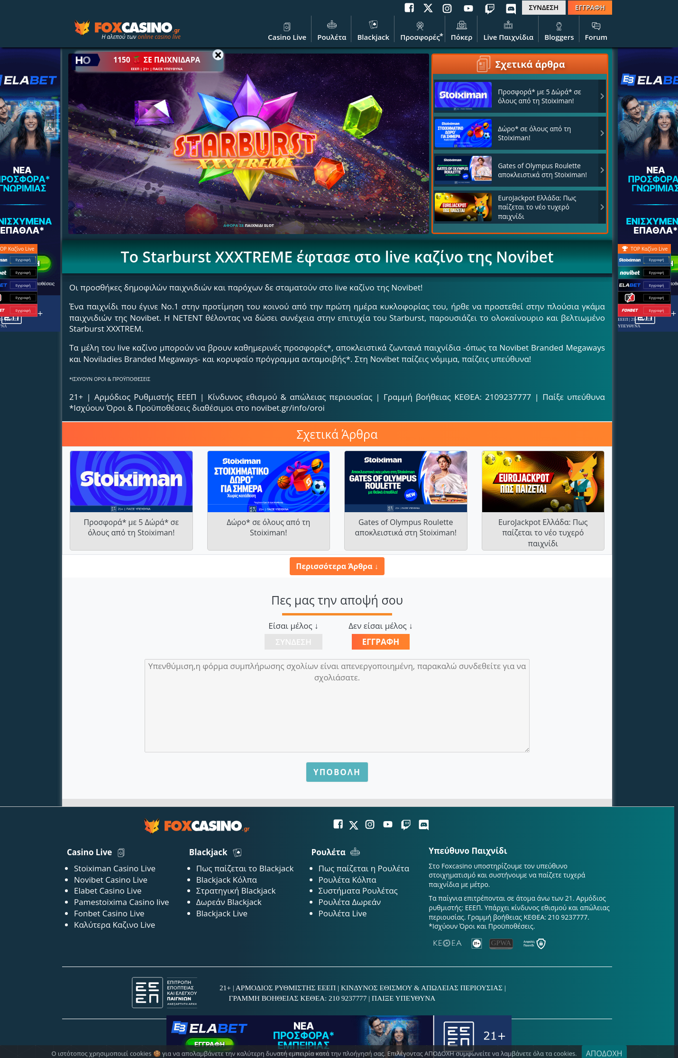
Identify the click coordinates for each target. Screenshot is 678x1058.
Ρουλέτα (331, 30)
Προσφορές (420, 30)
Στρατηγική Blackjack (236, 890)
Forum (596, 30)
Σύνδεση (293, 641)
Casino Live (287, 30)
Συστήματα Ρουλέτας (358, 890)
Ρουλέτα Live (343, 913)
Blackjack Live (221, 913)
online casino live (159, 37)
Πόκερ (462, 30)
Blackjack (373, 30)
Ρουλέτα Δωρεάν (350, 901)
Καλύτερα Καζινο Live (114, 924)
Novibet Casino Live (110, 879)
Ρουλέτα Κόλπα (347, 879)
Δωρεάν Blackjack (229, 901)
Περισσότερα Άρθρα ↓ (337, 566)
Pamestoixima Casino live (121, 901)
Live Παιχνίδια (508, 30)
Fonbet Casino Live (109, 913)
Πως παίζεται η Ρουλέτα (364, 868)
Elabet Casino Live (107, 890)
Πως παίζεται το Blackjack (245, 868)
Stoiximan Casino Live (115, 868)
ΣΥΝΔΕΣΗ (544, 7)
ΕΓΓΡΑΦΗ (590, 7)
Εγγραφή (381, 641)
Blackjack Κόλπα (226, 879)
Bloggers (559, 30)
